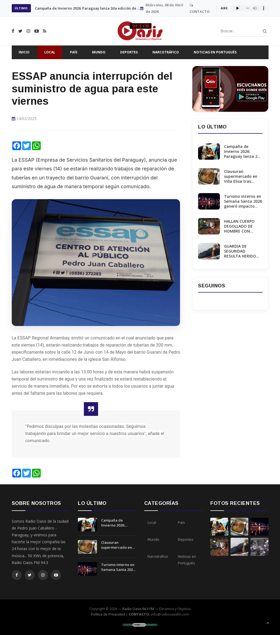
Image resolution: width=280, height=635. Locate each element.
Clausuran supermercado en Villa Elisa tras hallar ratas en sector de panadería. (87, 8)
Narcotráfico (165, 52)
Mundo (98, 52)
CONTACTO (200, 8)
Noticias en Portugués (215, 52)
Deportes (129, 52)
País (73, 52)
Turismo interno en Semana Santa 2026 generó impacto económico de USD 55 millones (243, 201)
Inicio (24, 52)
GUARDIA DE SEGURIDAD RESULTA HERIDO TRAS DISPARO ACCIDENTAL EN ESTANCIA (240, 251)
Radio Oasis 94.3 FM (138, 609)
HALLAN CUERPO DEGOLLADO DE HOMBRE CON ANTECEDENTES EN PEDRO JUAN (242, 226)
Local (49, 52)
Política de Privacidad (108, 614)
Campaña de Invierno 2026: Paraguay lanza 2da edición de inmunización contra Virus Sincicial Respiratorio (243, 151)
